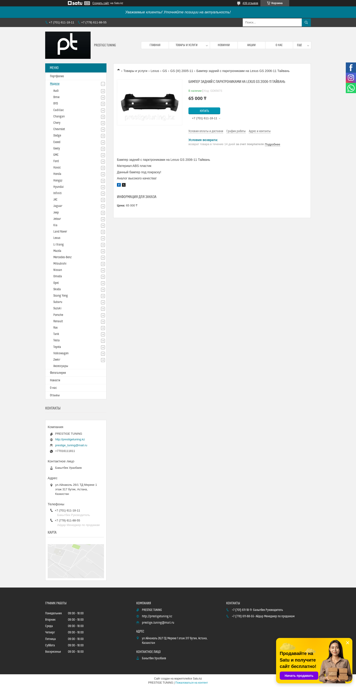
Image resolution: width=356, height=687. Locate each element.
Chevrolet (59, 129)
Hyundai (58, 187)
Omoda (57, 276)
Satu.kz (197, 678)
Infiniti (57, 193)
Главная (155, 45)
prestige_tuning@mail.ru (71, 445)
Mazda (57, 251)
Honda (57, 174)
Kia (55, 225)
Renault (58, 321)
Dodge (57, 135)
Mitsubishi (60, 263)
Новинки (224, 45)
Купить (204, 111)
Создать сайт (100, 3)
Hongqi (57, 180)
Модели (54, 84)
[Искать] (306, 22)
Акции (251, 45)
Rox (55, 328)
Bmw (56, 97)
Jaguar (57, 206)
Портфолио (57, 76)
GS (164, 71)
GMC (56, 155)
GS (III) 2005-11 (181, 71)
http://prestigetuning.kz (70, 439)
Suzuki (57, 308)
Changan (59, 116)
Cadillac (58, 110)
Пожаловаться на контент (191, 682)
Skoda (57, 289)
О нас (279, 45)
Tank (56, 334)
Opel (56, 283)
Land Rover (60, 231)
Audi (56, 91)
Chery (56, 123)
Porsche (58, 315)
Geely (56, 148)
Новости (55, 380)
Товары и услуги (187, 45)
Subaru (57, 302)
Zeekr (56, 360)
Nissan (57, 270)
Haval (57, 167)
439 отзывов (250, 3)
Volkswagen (61, 353)
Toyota (57, 347)
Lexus (155, 71)
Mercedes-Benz (62, 257)
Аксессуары (60, 366)
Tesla (56, 340)
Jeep (56, 212)
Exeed (56, 142)
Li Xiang (58, 244)
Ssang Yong (60, 296)
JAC (55, 199)
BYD (55, 103)
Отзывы (55, 395)
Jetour (57, 219)
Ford (56, 161)
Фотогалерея (58, 373)
